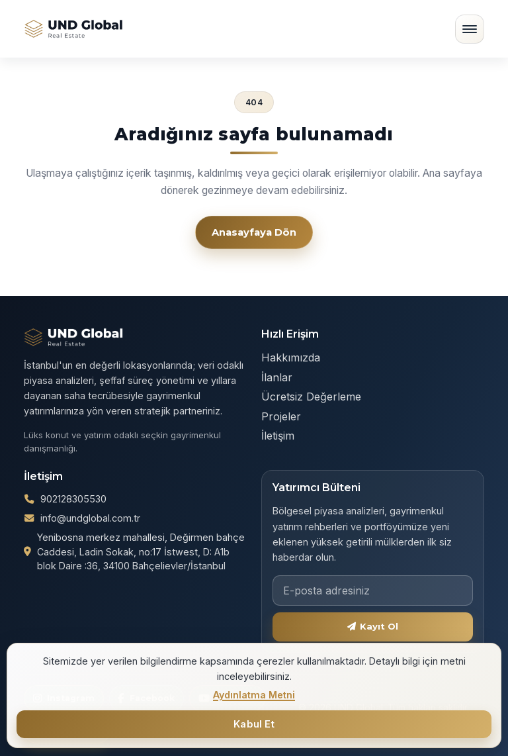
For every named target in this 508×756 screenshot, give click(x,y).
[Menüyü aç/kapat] (469, 29)
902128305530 (73, 550)
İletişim (277, 435)
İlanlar (276, 377)
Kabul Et (254, 724)
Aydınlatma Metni (254, 694)
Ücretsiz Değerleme (311, 396)
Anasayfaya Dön (254, 232)
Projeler (281, 416)
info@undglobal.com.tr (90, 569)
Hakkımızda (290, 357)
